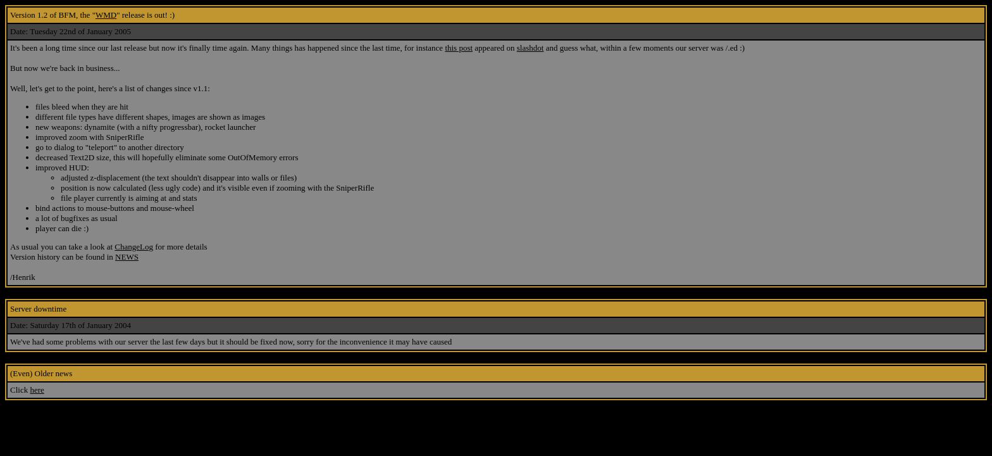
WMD (106, 15)
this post (459, 48)
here (37, 390)
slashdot (530, 48)
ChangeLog (134, 246)
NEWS (127, 257)
